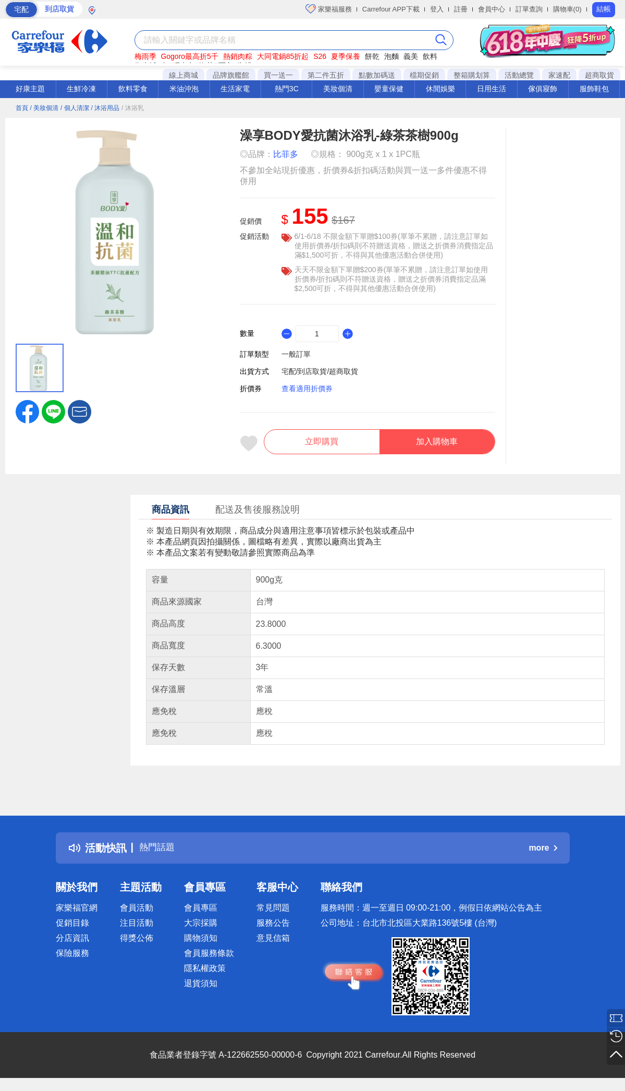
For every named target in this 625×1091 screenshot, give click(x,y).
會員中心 (491, 9)
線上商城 (183, 75)
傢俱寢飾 (542, 88)
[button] (79, 411)
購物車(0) (567, 9)
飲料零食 (133, 88)
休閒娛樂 (440, 88)
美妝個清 (337, 88)
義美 (410, 56)
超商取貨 (599, 75)
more (543, 852)
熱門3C (287, 88)
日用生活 (491, 88)
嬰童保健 (388, 88)
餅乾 (372, 56)
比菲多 (285, 154)
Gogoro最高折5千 (189, 56)
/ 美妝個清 (44, 108)
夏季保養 (345, 56)
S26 (319, 56)
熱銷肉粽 (237, 56)
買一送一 (278, 75)
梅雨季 (145, 56)
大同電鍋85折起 (283, 56)
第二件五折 (326, 75)
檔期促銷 (424, 75)
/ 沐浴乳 (132, 108)
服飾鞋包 (594, 88)
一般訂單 (296, 354)
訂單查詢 (529, 9)
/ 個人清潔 (74, 108)
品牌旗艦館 (231, 75)
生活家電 (235, 88)
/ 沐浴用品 (105, 108)
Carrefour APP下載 (391, 9)
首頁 (22, 108)
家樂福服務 (328, 9)
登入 (437, 9)
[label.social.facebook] (27, 411)
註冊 (461, 9)
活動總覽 (519, 75)
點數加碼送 (377, 75)
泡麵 (391, 56)
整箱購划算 (472, 75)
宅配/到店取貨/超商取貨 (320, 371)
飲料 (430, 56)
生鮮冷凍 (81, 88)
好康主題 (30, 88)
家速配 (559, 75)
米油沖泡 (184, 88)
